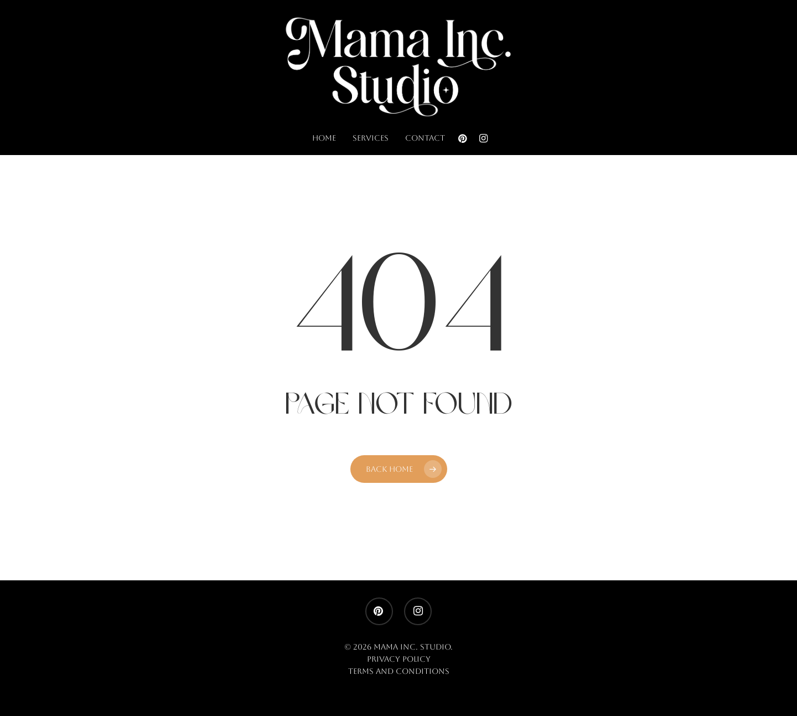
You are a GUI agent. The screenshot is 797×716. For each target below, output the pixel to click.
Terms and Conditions (398, 671)
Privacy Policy (399, 659)
